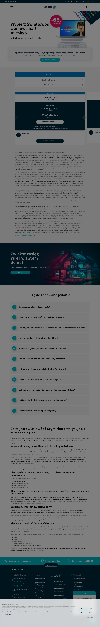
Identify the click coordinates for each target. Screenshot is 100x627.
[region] (50, 613)
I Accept (90, 608)
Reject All (90, 612)
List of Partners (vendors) (6, 614)
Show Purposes (90, 617)
